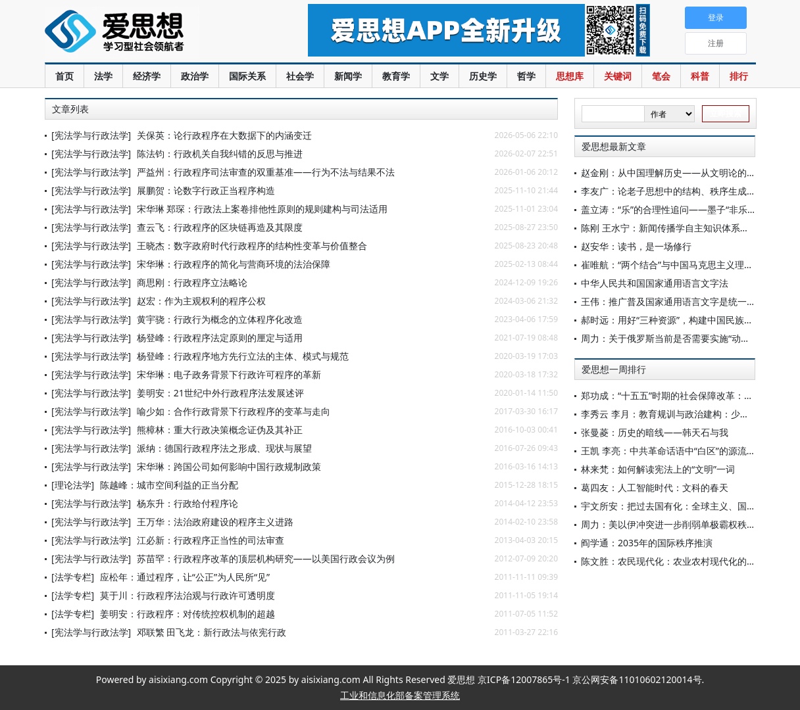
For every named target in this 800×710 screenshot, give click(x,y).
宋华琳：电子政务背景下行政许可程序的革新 (229, 374)
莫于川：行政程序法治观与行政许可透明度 (187, 595)
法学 (103, 76)
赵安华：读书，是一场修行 (636, 246)
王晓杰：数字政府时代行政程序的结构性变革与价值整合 (252, 245)
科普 (700, 76)
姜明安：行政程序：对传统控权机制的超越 (187, 613)
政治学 (195, 76)
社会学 (300, 76)
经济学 (147, 76)
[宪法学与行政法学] (91, 135)
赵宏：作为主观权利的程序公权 (201, 301)
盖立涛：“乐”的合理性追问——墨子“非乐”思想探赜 (684, 209)
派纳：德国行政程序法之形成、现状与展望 (224, 448)
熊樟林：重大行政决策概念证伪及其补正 (220, 429)
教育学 (396, 76)
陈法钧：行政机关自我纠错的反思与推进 (220, 153)
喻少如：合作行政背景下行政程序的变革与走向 (233, 411)
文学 (439, 76)
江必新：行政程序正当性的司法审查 (210, 540)
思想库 (570, 76)
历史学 (483, 76)
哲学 (526, 76)
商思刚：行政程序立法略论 (192, 282)
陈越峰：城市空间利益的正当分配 (169, 485)
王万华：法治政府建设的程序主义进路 (215, 521)
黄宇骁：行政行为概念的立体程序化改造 (220, 319)
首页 (64, 76)
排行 (739, 76)
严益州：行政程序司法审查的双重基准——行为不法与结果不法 (266, 172)
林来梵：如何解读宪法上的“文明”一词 (658, 469)
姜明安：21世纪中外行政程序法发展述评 (220, 393)
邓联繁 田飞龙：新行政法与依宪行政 (212, 632)
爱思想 (150, 33)
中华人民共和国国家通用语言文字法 (654, 283)
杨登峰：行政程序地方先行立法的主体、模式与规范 (243, 356)
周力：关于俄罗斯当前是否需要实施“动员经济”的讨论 (690, 338)
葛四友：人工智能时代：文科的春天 (654, 487)
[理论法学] (72, 485)
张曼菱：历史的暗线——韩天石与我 (654, 432)
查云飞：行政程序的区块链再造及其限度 (220, 227)
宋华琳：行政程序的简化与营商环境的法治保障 (233, 264)
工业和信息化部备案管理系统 (400, 695)
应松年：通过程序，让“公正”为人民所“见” (185, 577)
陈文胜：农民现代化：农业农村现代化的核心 (673, 561)
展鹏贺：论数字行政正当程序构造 (206, 190)
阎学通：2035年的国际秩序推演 (646, 542)
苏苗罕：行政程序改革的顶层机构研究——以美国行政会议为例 (266, 558)
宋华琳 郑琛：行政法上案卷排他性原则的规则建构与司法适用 (262, 208)
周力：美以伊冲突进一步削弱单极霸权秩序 (668, 524)
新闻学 (348, 76)
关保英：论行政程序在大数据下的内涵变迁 (224, 135)
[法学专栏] (72, 577)
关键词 (618, 76)
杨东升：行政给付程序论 (187, 503)
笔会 (661, 76)
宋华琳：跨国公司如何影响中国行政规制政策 (229, 466)
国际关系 (247, 76)
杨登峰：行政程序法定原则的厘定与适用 (220, 337)
